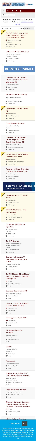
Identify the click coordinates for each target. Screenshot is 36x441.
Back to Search (8, 15)
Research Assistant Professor (16, 390)
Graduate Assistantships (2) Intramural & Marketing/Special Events (16, 259)
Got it (24, 423)
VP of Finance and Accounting (16, 94)
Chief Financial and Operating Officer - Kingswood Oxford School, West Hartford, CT (16, 140)
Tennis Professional (12, 241)
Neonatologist (10, 361)
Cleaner (8, 347)
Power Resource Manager (15, 123)
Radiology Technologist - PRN (16, 318)
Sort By (21, 28)
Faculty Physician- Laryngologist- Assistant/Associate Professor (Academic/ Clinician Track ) (17, 35)
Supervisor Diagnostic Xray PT (16, 291)
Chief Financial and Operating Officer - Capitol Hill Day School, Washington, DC (17, 80)
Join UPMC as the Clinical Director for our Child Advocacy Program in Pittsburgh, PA (18, 276)
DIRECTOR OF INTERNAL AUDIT (17, 52)
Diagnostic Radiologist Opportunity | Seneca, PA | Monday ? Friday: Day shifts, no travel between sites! (18, 404)
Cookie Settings (15, 423)
